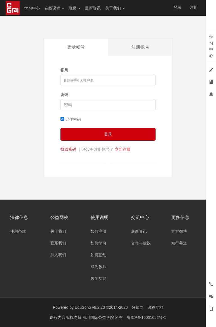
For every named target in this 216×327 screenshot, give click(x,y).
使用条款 (18, 231)
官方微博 (179, 231)
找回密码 (68, 149)
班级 (74, 8)
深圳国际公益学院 (98, 317)
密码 (64, 94)
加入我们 (58, 255)
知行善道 (179, 243)
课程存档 (155, 307)
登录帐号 (76, 47)
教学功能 (98, 278)
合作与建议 (141, 243)
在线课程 (54, 8)
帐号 (64, 70)
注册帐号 (140, 47)
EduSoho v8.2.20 (90, 307)
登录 (177, 7)
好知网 (137, 307)
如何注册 (98, 231)
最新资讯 (93, 8)
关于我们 (115, 8)
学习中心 (32, 8)
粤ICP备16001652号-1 (146, 317)
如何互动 (98, 255)
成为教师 (98, 266)
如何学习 (98, 243)
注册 (194, 7)
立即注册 (122, 149)
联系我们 (58, 243)
